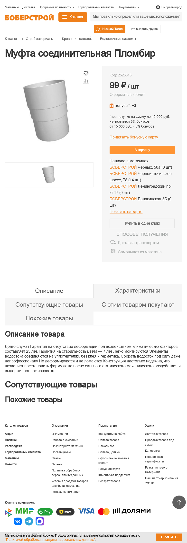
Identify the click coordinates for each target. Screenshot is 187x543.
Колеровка (152, 450)
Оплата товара (108, 440)
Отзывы (57, 464)
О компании (60, 434)
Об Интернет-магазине (68, 446)
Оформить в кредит (127, 94)
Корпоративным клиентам (23, 452)
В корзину (142, 150)
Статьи (57, 458)
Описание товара (35, 334)
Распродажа (13, 446)
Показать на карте (126, 212)
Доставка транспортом (138, 243)
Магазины (12, 458)
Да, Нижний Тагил (109, 29)
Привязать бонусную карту (134, 137)
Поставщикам (61, 452)
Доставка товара (156, 434)
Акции (9, 434)
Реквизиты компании (66, 492)
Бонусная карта (109, 469)
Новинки (11, 440)
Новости (11, 464)
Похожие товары (49, 318)
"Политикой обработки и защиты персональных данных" (50, 540)
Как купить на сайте (112, 434)
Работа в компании (65, 440)
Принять (169, 537)
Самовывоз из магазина (140, 252)
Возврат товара (109, 481)
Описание (49, 290)
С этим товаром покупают (138, 304)
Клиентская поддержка (114, 475)
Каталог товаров (16, 425)
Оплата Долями (109, 452)
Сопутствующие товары (49, 304)
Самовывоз (106, 446)
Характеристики (137, 290)
